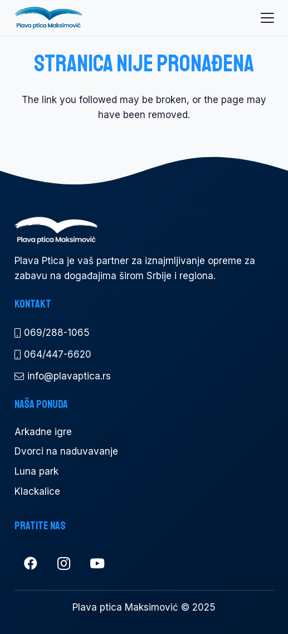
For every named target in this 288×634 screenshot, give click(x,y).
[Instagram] (64, 564)
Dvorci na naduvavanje (66, 451)
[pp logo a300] (48, 18)
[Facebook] (31, 564)
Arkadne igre (43, 431)
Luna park (36, 471)
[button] (267, 18)
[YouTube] (97, 564)
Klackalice (37, 491)
